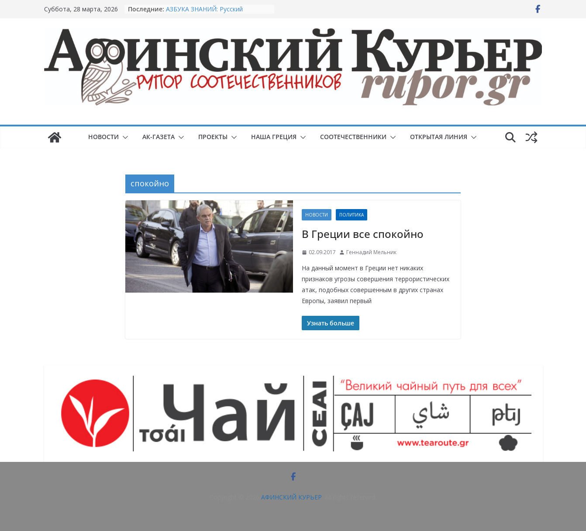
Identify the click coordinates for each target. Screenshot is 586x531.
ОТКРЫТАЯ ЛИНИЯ (438, 137)
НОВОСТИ (103, 137)
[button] (123, 137)
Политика (351, 215)
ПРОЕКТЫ (213, 137)
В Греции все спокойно (363, 234)
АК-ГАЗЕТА (158, 137)
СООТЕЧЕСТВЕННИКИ (353, 137)
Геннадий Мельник (371, 252)
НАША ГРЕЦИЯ (273, 137)
